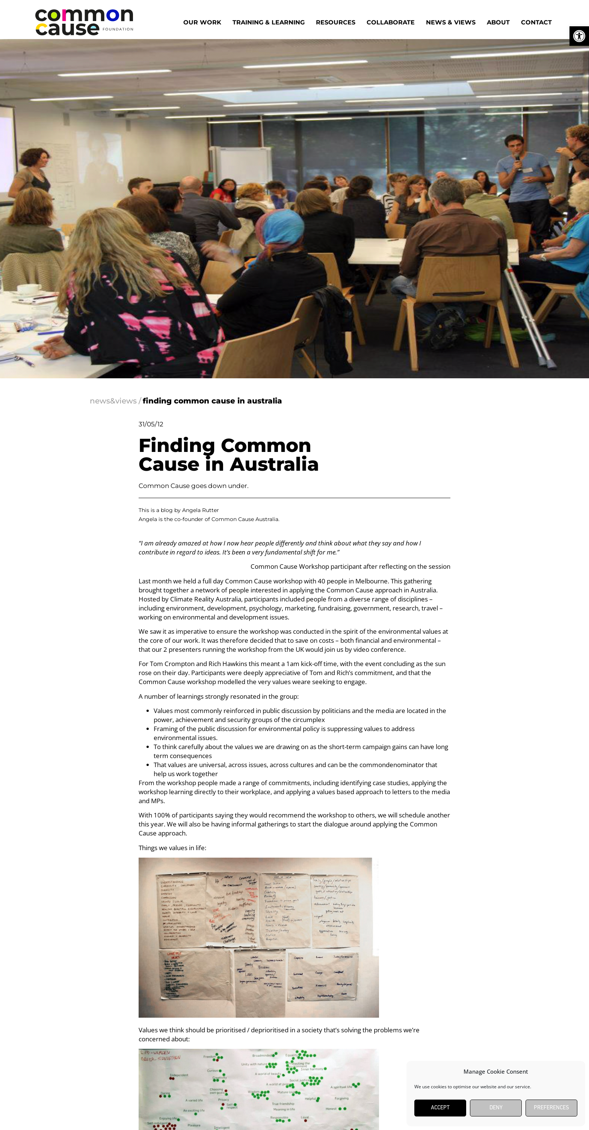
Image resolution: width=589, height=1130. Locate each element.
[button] (579, 36)
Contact (536, 22)
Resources (335, 22)
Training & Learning (269, 22)
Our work (202, 22)
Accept (440, 1108)
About (498, 22)
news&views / (115, 400)
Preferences (551, 1108)
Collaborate (391, 22)
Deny (496, 1108)
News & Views (451, 22)
